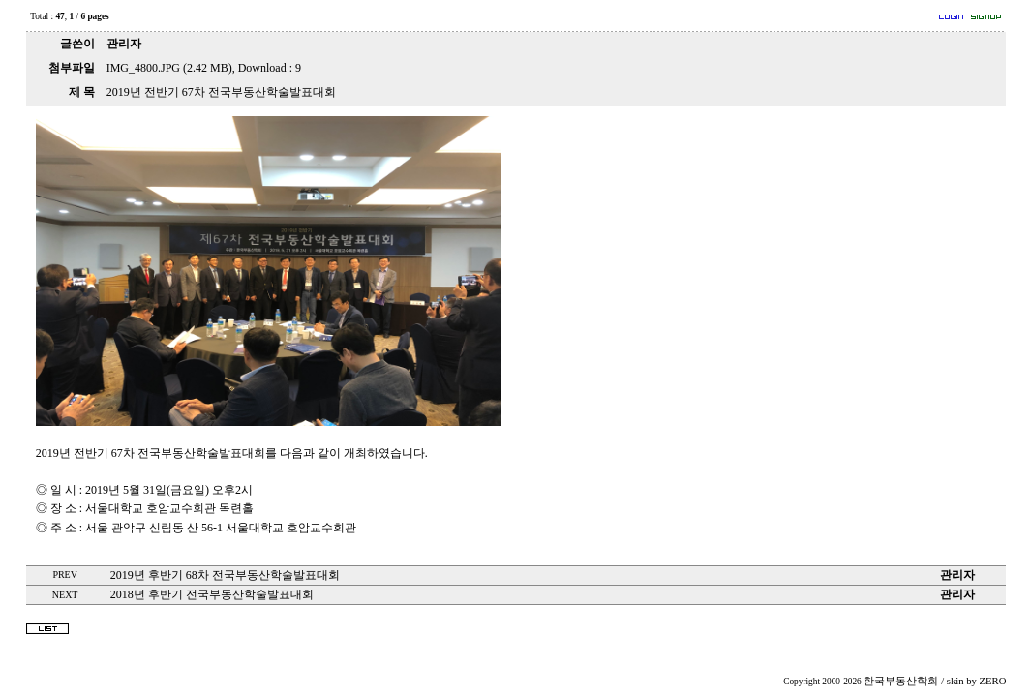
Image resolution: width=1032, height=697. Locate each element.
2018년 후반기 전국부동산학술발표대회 (212, 594)
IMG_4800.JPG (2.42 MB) (169, 68)
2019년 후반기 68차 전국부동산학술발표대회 (225, 575)
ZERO (993, 681)
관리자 (123, 43)
